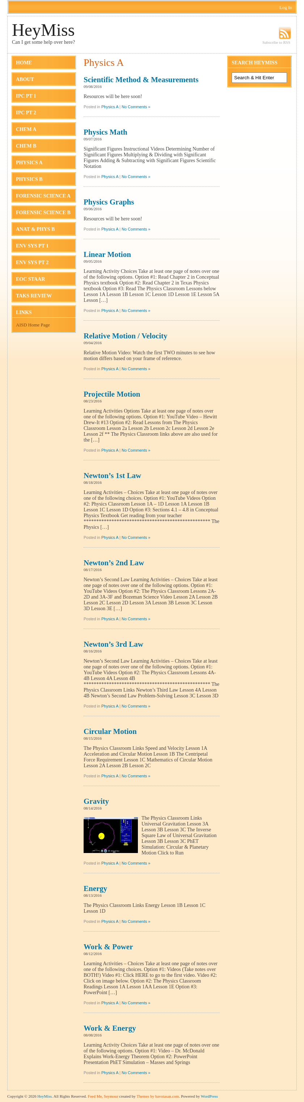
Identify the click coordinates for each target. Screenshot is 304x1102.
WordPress (209, 1096)
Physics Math (105, 132)
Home (24, 63)
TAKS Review (34, 296)
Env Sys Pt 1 (32, 246)
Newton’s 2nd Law (114, 562)
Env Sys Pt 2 (32, 262)
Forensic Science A (43, 196)
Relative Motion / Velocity (126, 336)
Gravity (96, 801)
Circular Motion (110, 731)
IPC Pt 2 (26, 112)
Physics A (29, 162)
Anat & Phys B (35, 229)
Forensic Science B (43, 212)
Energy (95, 888)
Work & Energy (110, 1028)
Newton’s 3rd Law (113, 644)
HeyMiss (43, 29)
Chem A (26, 129)
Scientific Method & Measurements (141, 79)
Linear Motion (107, 254)
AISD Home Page (33, 325)
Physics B (29, 179)
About (25, 79)
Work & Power (108, 946)
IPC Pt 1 (26, 96)
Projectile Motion (112, 394)
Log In (285, 7)
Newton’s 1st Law (112, 475)
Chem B (26, 146)
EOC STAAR (30, 279)
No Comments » (136, 107)
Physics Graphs (109, 202)
